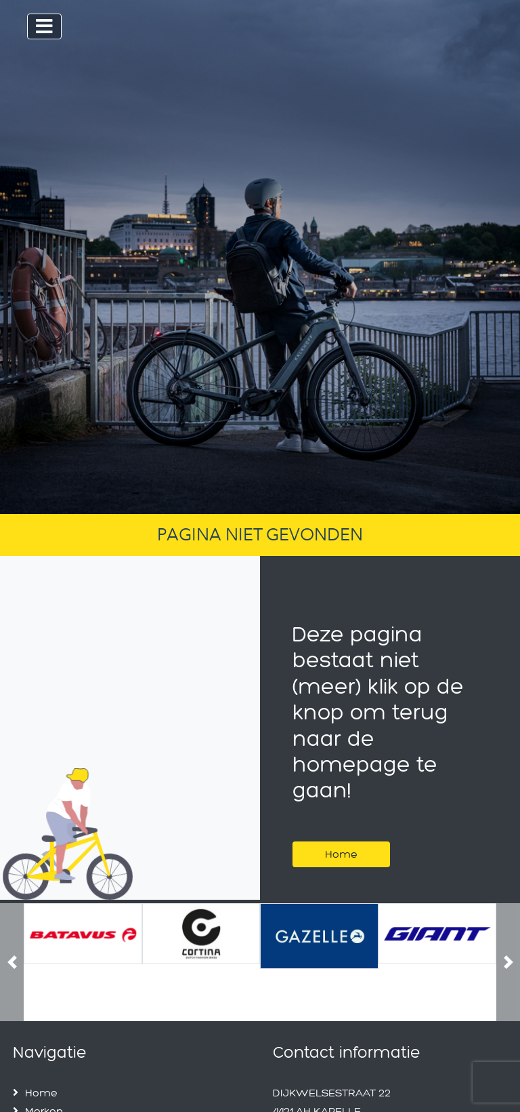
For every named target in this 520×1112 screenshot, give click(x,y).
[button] (12, 962)
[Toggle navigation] (44, 26)
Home (341, 854)
